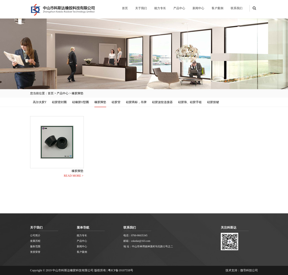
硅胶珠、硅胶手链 (190, 102)
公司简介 (35, 235)
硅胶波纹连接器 (162, 102)
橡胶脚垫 (77, 93)
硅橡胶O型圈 (80, 102)
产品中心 (179, 8)
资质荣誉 (35, 252)
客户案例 (217, 8)
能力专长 (160, 8)
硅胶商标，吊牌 (136, 102)
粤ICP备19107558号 (120, 270)
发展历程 (35, 241)
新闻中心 (198, 8)
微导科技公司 (249, 270)
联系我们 (236, 8)
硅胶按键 (213, 102)
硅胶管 (116, 102)
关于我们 (141, 8)
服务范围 (35, 246)
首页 (125, 8)
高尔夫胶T (39, 102)
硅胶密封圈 (59, 102)
